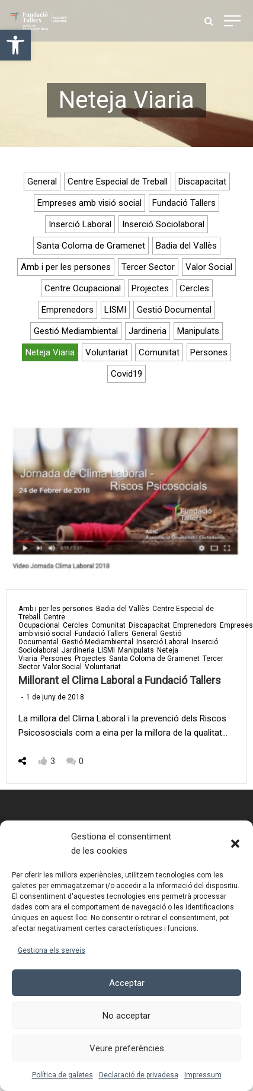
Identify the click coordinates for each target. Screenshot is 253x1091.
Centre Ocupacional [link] (82, 288)
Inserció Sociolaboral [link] (163, 224)
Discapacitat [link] (202, 181)
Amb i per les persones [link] (66, 267)
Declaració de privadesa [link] (138, 1075)
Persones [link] (209, 352)
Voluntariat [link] (106, 352)
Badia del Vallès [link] (186, 245)
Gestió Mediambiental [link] (76, 331)
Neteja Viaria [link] (50, 352)
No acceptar (126, 1015)
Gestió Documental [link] (174, 309)
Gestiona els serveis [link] (51, 950)
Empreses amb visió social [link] (89, 203)
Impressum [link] (203, 1075)
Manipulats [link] (198, 331)
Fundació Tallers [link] (184, 203)
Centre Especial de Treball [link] (118, 181)
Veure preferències (126, 1048)
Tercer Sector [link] (148, 267)
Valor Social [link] (208, 267)
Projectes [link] (150, 288)
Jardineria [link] (147, 331)
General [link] (42, 181)
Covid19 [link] (126, 373)
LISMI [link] (115, 309)
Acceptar (127, 983)
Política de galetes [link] (62, 1075)
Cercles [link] (194, 288)
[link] (15, 45)
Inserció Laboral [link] (80, 224)
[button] (235, 844)
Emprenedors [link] (67, 309)
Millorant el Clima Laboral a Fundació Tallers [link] (119, 680)
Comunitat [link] (159, 352)
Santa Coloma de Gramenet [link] (91, 245)
